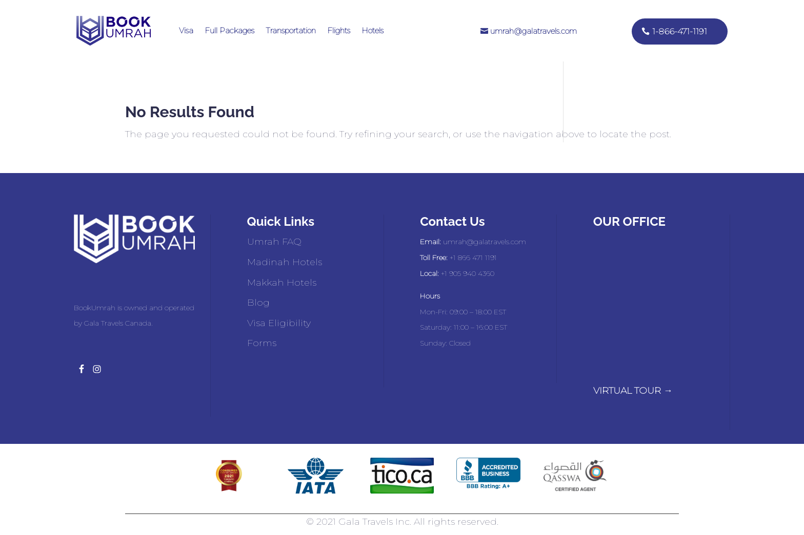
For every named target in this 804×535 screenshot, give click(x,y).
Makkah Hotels (281, 282)
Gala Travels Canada (117, 323)
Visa (186, 30)
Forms (261, 343)
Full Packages (229, 30)
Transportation (291, 30)
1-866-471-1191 (679, 31)
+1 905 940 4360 (467, 273)
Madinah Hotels (284, 262)
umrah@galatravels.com (533, 31)
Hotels (372, 30)
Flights (338, 30)
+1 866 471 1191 (473, 257)
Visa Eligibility (279, 323)
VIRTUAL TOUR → (633, 390)
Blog (258, 302)
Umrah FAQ (274, 241)
